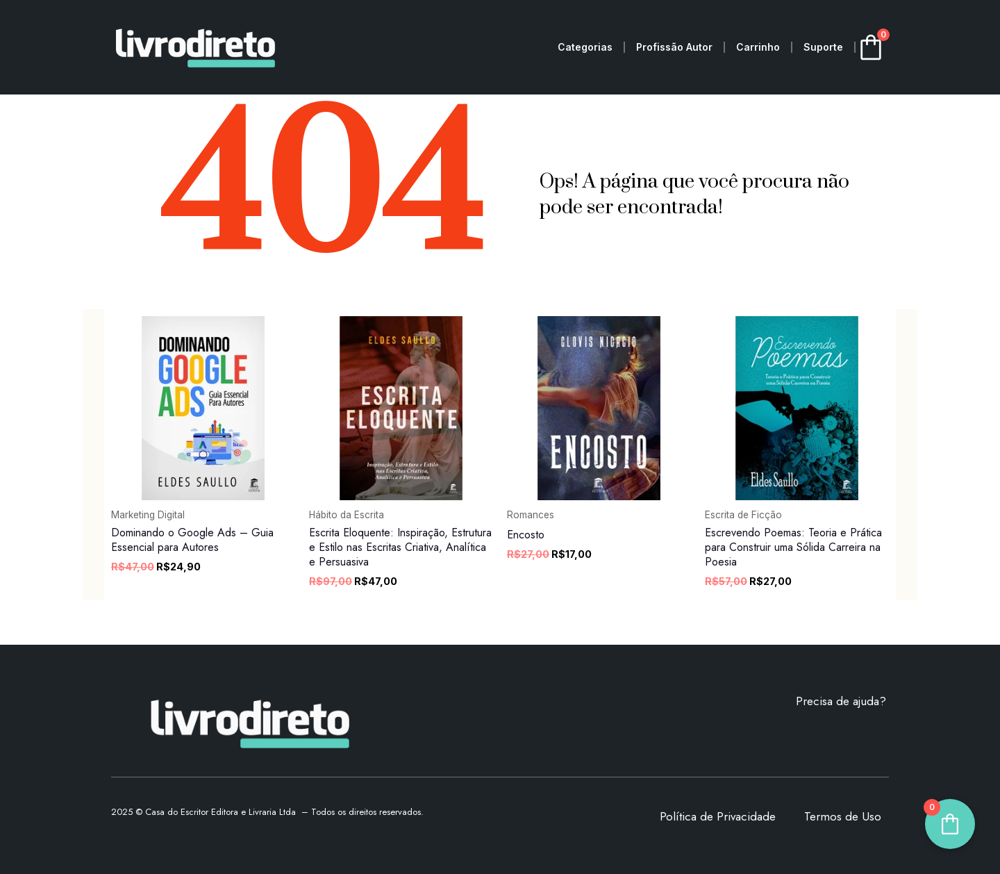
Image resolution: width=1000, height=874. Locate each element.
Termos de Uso (842, 816)
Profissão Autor (674, 47)
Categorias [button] (585, 47)
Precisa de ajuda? (841, 701)
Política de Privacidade (718, 816)
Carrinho (758, 47)
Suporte (823, 47)
